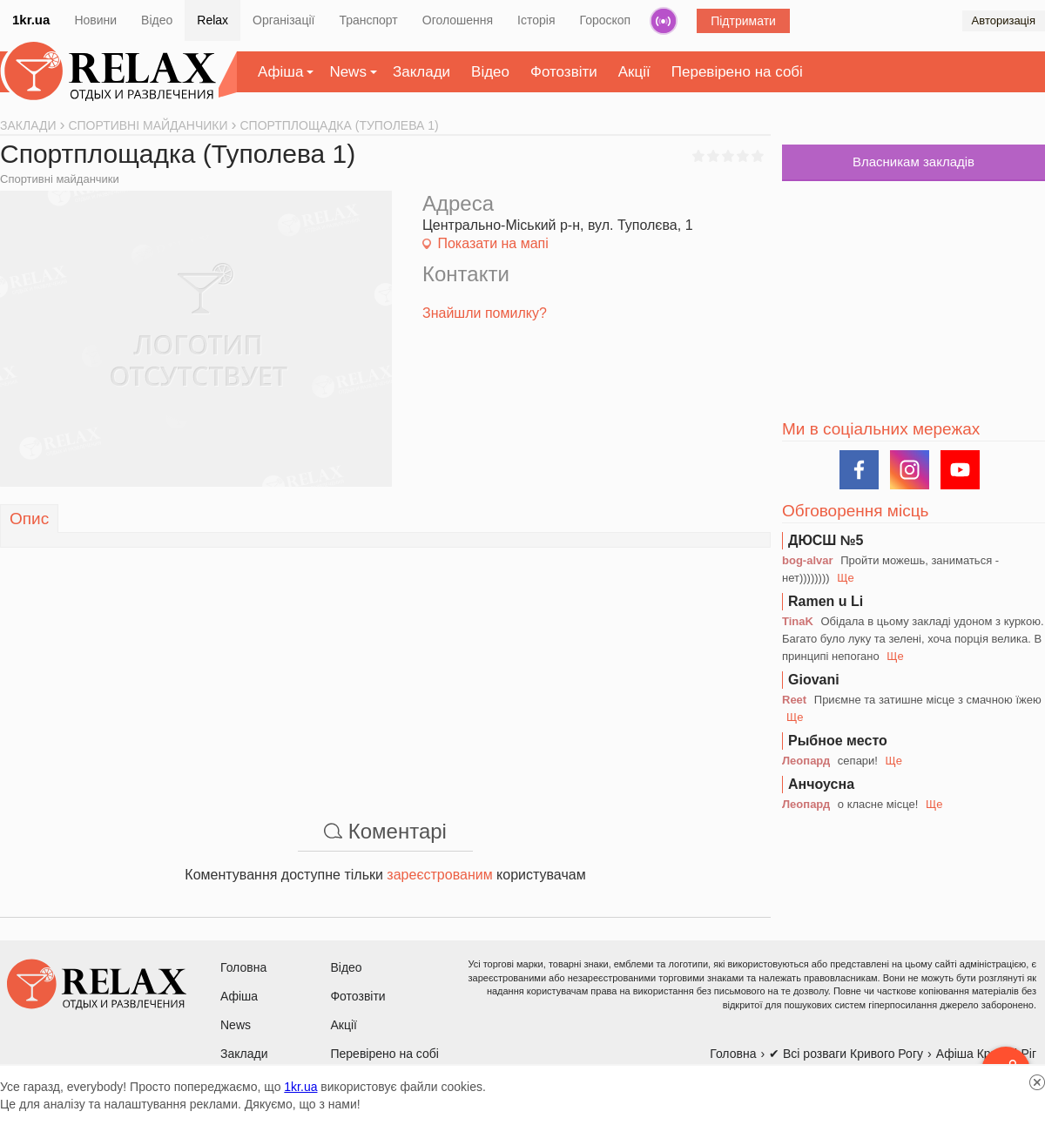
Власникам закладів (913, 161)
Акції (634, 72)
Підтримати (743, 21)
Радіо (663, 21)
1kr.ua (31, 19)
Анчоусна (821, 784)
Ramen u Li (825, 601)
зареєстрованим (439, 874)
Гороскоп (605, 20)
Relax (212, 20)
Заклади (421, 72)
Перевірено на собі (737, 72)
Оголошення (457, 20)
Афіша (280, 72)
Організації (283, 20)
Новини (95, 20)
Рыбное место (837, 740)
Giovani (813, 679)
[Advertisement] (385, 670)
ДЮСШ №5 (826, 540)
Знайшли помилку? (484, 313)
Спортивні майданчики (59, 178)
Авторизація (1003, 20)
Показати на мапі (492, 243)
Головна (243, 967)
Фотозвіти (563, 72)
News (348, 72)
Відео (156, 20)
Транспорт (368, 20)
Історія (536, 20)
